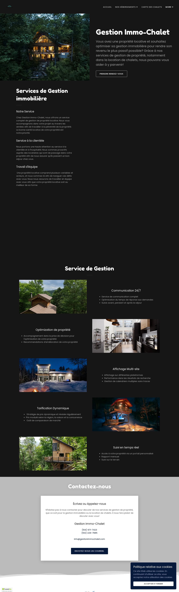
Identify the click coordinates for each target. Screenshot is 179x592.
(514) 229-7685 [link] (89, 520)
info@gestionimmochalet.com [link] (89, 527)
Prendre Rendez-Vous (111, 74)
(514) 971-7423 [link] (89, 517)
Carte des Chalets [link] (152, 7)
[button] (126, 7)
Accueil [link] (107, 7)
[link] (9, 6)
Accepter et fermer (153, 584)
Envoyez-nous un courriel (89, 539)
